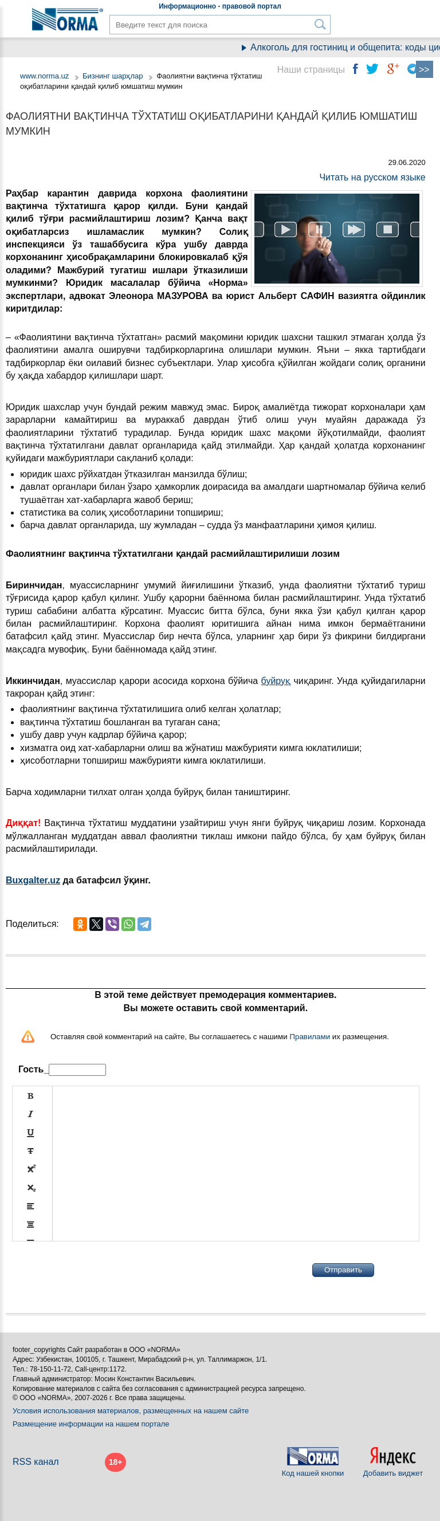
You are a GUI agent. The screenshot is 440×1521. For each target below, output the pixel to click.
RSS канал (36, 1462)
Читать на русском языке (372, 177)
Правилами (309, 1036)
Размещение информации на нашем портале (91, 1424)
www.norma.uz (44, 76)
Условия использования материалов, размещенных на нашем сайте (131, 1410)
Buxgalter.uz (33, 880)
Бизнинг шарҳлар (112, 76)
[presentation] (99, 1270)
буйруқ (275, 681)
